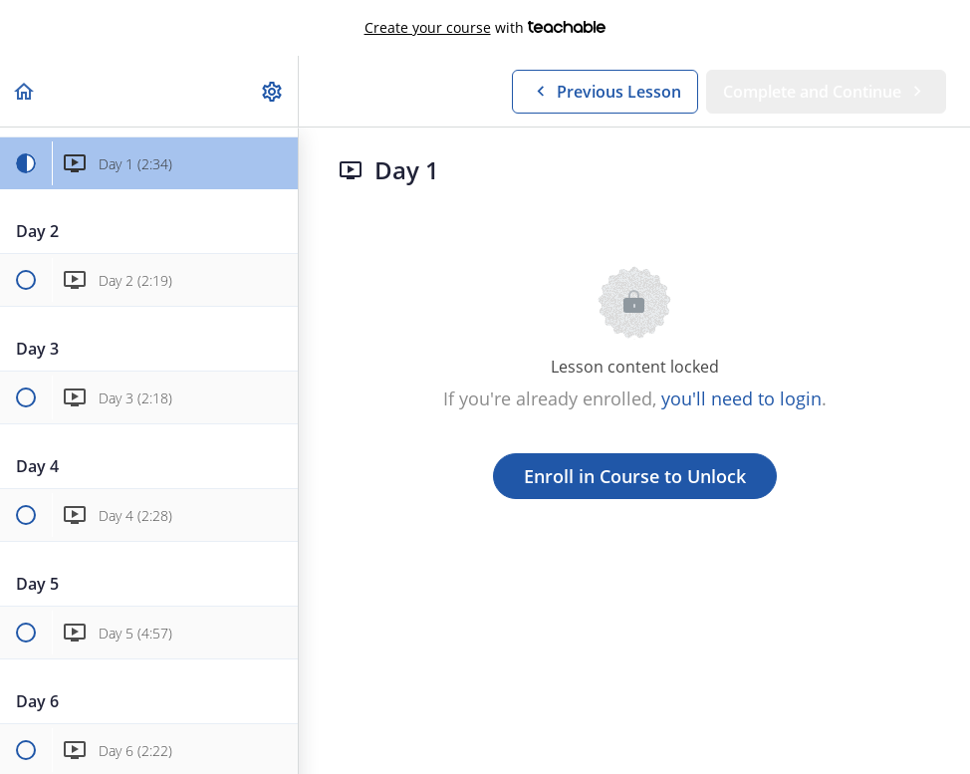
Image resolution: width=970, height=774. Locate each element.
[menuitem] (273, 91)
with (485, 28)
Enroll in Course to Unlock (635, 476)
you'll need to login (741, 398)
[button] (25, 91)
